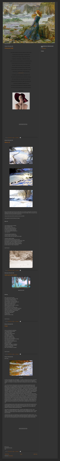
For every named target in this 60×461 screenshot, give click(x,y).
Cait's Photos (44, 48)
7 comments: (17, 270)
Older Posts (35, 454)
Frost (6, 326)
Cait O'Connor (12, 5)
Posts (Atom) (11, 455)
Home (21, 454)
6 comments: (17, 321)
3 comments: (17, 451)
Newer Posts (7, 454)
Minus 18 (7, 142)
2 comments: (17, 137)
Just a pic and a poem (11, 275)
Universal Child (9, 48)
